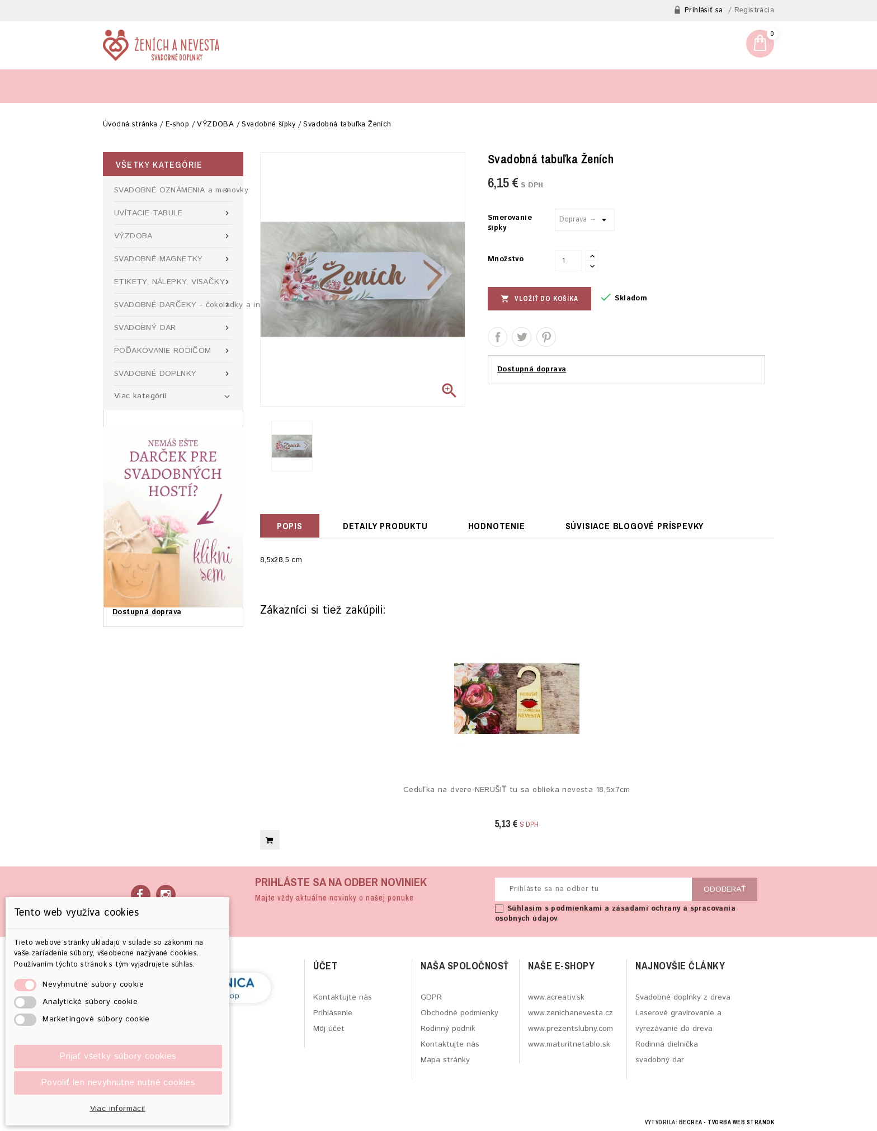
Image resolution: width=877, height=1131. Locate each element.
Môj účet (329, 1028)
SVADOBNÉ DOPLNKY (173, 373)
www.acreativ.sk (556, 997)
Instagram (166, 894)
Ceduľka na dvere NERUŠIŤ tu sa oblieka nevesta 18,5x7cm (516, 790)
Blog (123, 86)
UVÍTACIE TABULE (173, 213)
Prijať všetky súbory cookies (117, 1056)
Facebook (140, 894)
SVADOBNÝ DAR (173, 328)
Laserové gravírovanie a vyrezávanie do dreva (678, 1020)
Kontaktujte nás (342, 997)
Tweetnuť (521, 337)
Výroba (171, 86)
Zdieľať (497, 337)
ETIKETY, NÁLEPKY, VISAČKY (173, 282)
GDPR (431, 997)
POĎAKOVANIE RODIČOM (173, 351)
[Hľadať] (654, 85)
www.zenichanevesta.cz (570, 1013)
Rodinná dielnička (666, 1044)
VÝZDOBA (173, 236)
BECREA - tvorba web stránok (727, 1122)
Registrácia (754, 11)
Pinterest (546, 337)
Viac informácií (117, 1108)
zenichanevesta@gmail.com (671, 49)
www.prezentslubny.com (570, 1028)
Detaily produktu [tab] (385, 526)
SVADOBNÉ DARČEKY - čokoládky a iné (173, 305)
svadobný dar (659, 1060)
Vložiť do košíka (539, 298)
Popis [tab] (290, 526)
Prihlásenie (332, 1013)
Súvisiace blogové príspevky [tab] (634, 526)
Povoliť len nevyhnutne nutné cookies (118, 1082)
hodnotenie (496, 526)
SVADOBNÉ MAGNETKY (173, 259)
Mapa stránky (445, 1060)
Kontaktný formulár (249, 86)
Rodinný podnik (448, 1028)
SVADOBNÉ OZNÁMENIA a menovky (173, 190)
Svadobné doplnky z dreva (682, 997)
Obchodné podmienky (459, 1013)
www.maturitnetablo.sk (569, 1044)
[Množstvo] (568, 260)
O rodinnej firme (346, 86)
